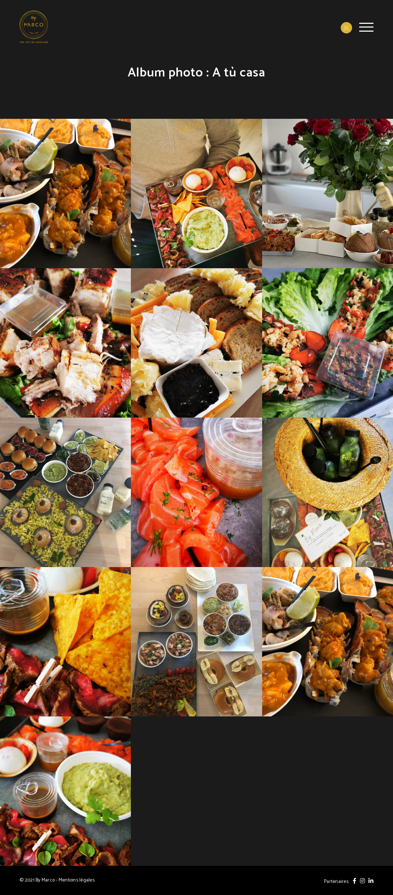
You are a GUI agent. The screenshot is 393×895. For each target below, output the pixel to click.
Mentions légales (77, 880)
